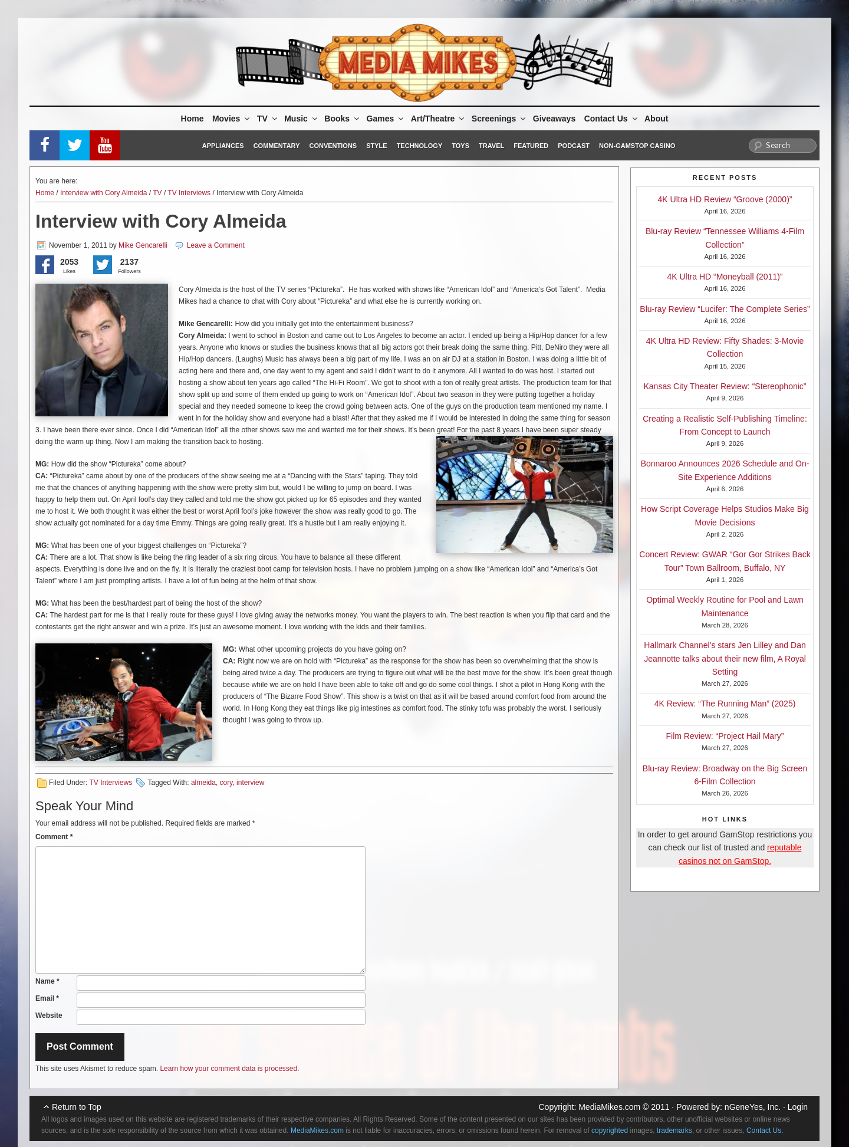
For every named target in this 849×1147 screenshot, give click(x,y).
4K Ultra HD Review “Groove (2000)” (725, 199)
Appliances (223, 145)
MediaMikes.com (609, 1107)
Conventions (333, 145)
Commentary (277, 145)
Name (47, 981)
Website (48, 1015)
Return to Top (76, 1107)
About (656, 118)
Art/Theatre (438, 118)
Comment (54, 837)
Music (301, 118)
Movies (231, 118)
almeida (203, 782)
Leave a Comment (216, 245)
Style (376, 145)
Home (192, 118)
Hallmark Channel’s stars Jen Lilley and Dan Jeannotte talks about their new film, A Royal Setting (725, 658)
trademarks (674, 1130)
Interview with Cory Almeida (103, 193)
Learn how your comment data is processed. (229, 1068)
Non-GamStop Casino (637, 145)
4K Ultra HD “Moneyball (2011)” (724, 276)
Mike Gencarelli (143, 245)
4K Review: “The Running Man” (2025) (725, 703)
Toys (460, 145)
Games (386, 118)
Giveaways (554, 118)
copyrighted (609, 1130)
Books (342, 118)
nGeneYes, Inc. (753, 1107)
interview (250, 782)
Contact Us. (765, 1130)
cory (226, 782)
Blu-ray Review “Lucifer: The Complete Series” (724, 309)
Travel (491, 145)
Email (47, 998)
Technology (420, 145)
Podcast (574, 145)
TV (268, 118)
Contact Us (611, 118)
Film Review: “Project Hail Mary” (725, 736)
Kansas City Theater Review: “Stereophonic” (725, 386)
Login (798, 1107)
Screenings (499, 118)
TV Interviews (188, 193)
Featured (531, 145)
